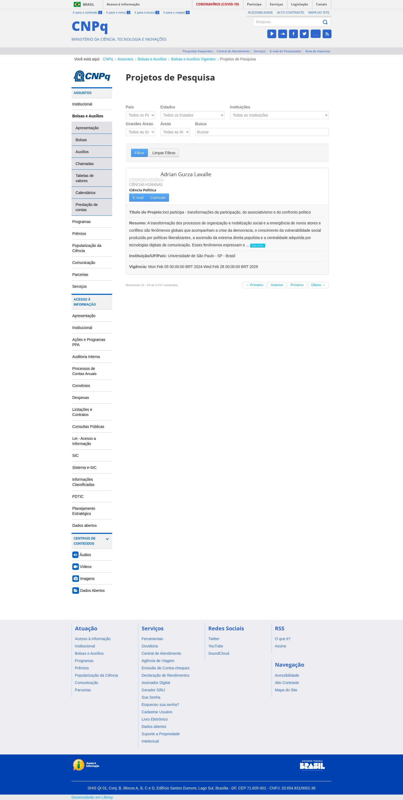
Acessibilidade (260, 12)
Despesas (80, 397)
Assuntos (125, 59)
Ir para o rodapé (176, 12)
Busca (200, 123)
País (130, 107)
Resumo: (138, 223)
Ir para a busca (147, 12)
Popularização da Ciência (86, 248)
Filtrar (139, 153)
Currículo (158, 197)
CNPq (108, 59)
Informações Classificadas (83, 482)
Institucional (82, 104)
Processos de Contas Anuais (84, 371)
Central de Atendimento (233, 51)
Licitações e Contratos (82, 412)
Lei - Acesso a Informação (84, 441)
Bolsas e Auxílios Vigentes (193, 59)
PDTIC (78, 496)
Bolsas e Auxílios (152, 59)
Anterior (277, 285)
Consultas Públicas (88, 426)
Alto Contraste (290, 12)
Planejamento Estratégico (83, 511)
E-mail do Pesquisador (285, 51)
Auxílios (82, 152)
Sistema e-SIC (84, 467)
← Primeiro (254, 285)
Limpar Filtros (164, 153)
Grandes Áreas (139, 123)
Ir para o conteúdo (87, 12)
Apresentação (87, 128)
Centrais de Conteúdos (85, 541)
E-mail (138, 197)
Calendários (86, 193)
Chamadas (85, 164)
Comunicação (83, 262)
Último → (318, 285)
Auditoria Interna (86, 356)
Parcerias (80, 274)
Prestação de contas (87, 207)
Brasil (88, 4)
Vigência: (138, 266)
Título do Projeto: (146, 212)
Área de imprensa (317, 51)
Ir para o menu (118, 12)
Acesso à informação (123, 4)
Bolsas (81, 140)
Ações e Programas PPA (88, 342)
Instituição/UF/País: (148, 255)
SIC (75, 455)
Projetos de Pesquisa (238, 59)
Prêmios (79, 233)
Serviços (259, 51)
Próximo (297, 285)
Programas (81, 222)
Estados (167, 107)
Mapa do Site (319, 12)
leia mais (257, 245)
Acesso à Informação (85, 302)
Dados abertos (84, 525)
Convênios (81, 385)
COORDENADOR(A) (146, 180)
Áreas (165, 123)
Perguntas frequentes (198, 51)
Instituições (240, 107)
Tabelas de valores (85, 178)
